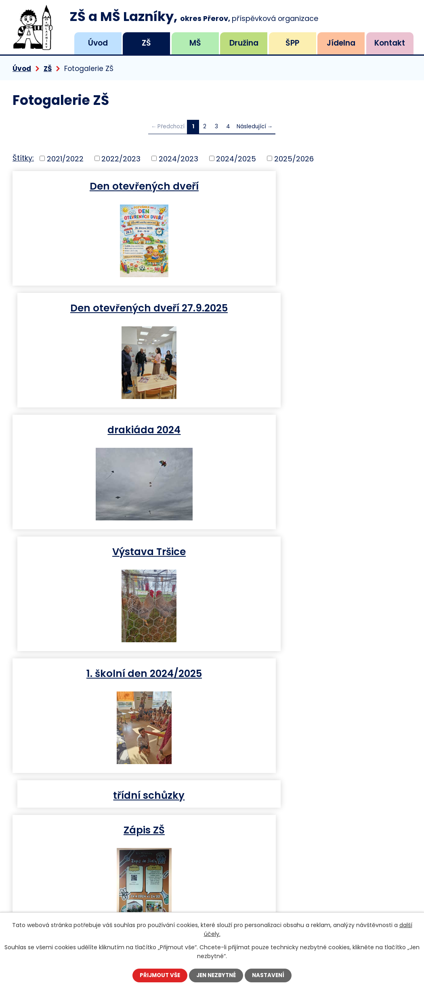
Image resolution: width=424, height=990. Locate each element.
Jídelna (341, 43)
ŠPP (292, 43)
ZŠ (146, 43)
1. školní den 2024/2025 (110, 429)
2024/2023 (178, 158)
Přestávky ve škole (110, 673)
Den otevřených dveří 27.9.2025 (314, 185)
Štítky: (23, 158)
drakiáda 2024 (110, 307)
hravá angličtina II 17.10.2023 (313, 673)
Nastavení (271, 975)
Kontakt (389, 43)
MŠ (195, 43)
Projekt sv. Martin (313, 551)
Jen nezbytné (216, 975)
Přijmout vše (157, 975)
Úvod (98, 43)
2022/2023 (121, 158)
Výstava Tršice (314, 307)
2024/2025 (236, 158)
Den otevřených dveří (110, 185)
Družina (243, 43)
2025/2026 (294, 158)
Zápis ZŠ (110, 551)
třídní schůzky (313, 429)
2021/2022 (65, 158)
